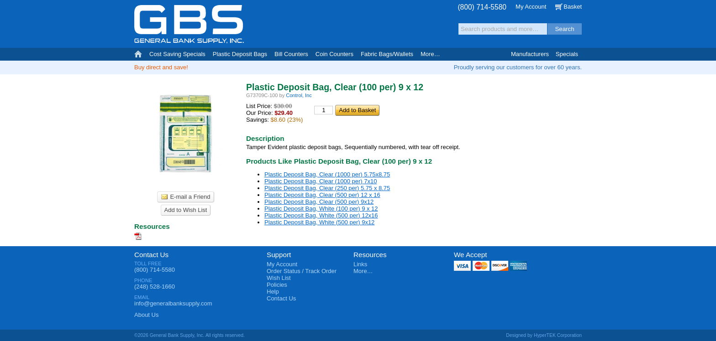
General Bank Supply (189, 24)
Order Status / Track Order (302, 271)
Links (360, 264)
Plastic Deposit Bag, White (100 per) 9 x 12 (321, 208)
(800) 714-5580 (482, 7)
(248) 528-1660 (154, 286)
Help (273, 291)
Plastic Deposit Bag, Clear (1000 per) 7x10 (320, 181)
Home (138, 54)
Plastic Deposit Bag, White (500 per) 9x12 (319, 222)
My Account (531, 6)
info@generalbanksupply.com (173, 303)
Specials (567, 54)
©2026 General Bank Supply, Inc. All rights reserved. (189, 335)
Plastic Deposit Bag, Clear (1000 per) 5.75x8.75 (327, 174)
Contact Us (151, 254)
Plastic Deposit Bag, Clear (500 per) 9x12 (319, 201)
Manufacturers (530, 54)
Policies (277, 284)
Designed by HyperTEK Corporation (544, 335)
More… (363, 271)
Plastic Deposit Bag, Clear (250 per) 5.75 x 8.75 (327, 188)
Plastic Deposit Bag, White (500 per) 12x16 (321, 215)
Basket (572, 6)
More (430, 54)
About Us (146, 314)
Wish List (279, 277)
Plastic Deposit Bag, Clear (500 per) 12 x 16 (322, 194)
